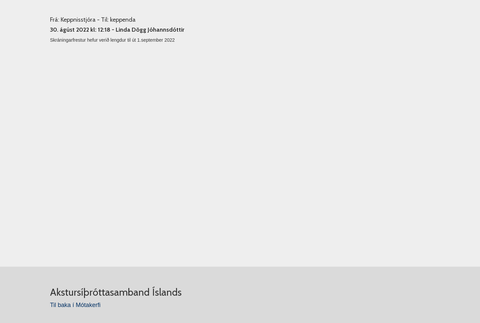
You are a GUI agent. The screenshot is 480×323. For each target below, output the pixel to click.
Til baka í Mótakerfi (75, 305)
